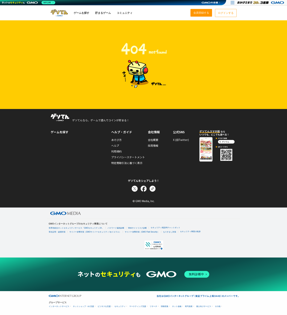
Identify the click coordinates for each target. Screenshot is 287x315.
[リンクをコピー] (152, 189)
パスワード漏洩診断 (116, 228)
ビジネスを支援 (104, 306)
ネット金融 (176, 306)
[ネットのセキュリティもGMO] (28, 2)
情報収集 (164, 306)
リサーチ (153, 306)
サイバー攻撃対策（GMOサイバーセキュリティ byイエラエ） (95, 232)
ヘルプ (115, 145)
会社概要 (153, 140)
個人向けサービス (203, 306)
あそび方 (116, 140)
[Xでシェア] (135, 189)
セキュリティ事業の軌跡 (190, 231)
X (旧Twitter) (181, 140)
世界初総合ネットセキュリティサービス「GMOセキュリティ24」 (76, 228)
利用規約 (116, 151)
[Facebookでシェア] (144, 189)
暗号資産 (189, 306)
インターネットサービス (59, 306)
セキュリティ (120, 306)
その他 (217, 306)
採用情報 (153, 145)
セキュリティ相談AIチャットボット (165, 228)
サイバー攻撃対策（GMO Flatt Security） (142, 232)
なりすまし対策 (169, 232)
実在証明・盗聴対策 (57, 232)
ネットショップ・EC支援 (83, 306)
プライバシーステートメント (128, 157)
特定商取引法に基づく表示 (126, 163)
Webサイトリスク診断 (137, 228)
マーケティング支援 (137, 306)
